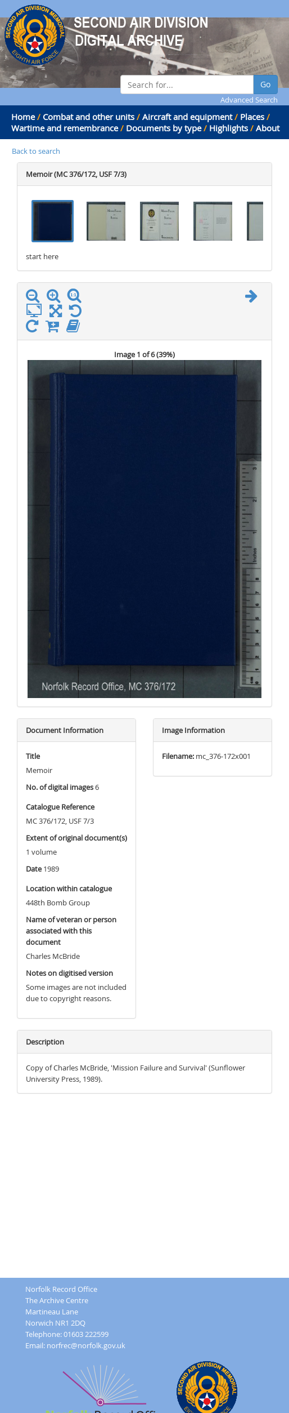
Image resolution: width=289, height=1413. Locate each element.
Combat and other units (88, 116)
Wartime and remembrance (64, 128)
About (267, 128)
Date (34, 869)
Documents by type (163, 128)
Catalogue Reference (60, 807)
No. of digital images (59, 787)
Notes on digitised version (69, 973)
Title (33, 756)
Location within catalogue (69, 888)
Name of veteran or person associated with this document (71, 930)
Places (252, 116)
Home (23, 116)
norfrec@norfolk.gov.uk (86, 1345)
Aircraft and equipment (187, 116)
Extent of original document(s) (76, 838)
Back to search (36, 151)
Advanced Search (249, 100)
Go (265, 84)
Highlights (228, 128)
